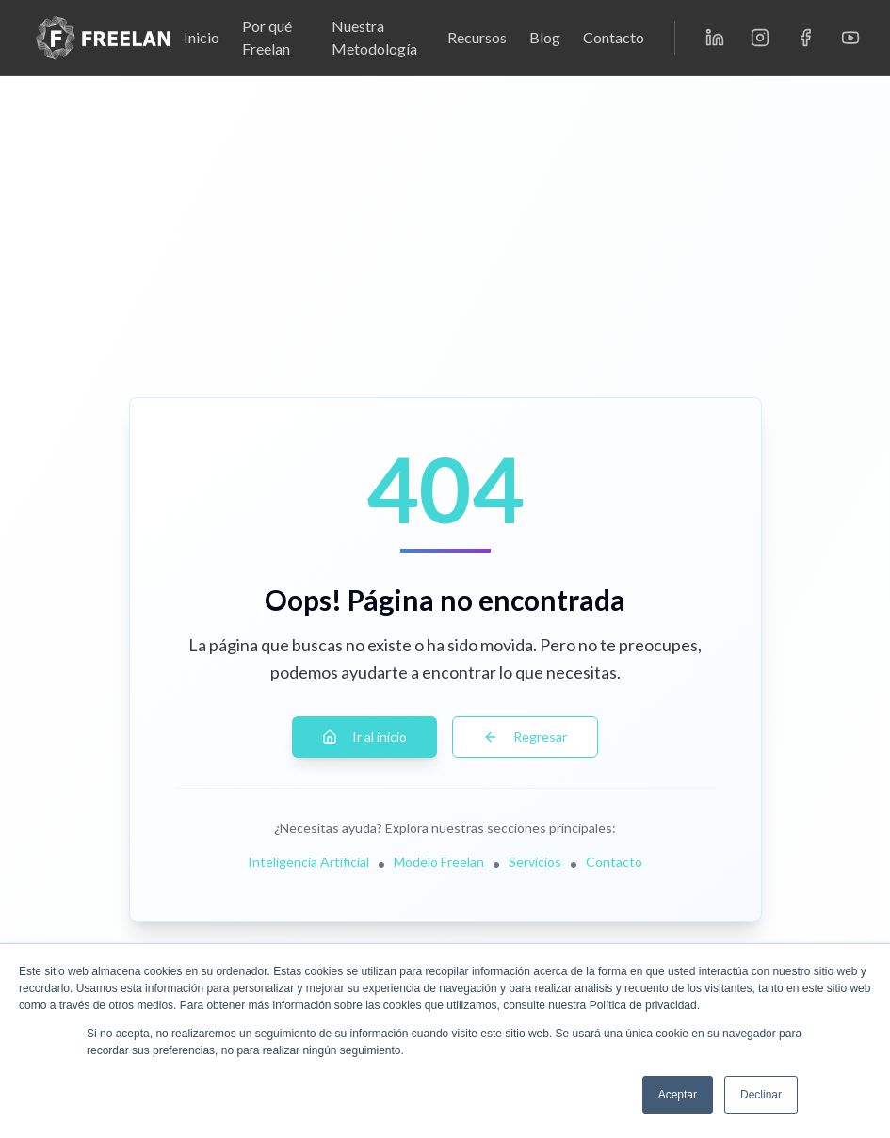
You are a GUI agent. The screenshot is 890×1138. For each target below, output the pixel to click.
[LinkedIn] (715, 38)
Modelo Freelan (439, 862)
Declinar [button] (761, 1094)
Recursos (477, 37)
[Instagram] (760, 38)
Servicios (535, 862)
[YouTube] (850, 38)
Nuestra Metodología (374, 37)
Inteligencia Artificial (308, 862)
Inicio (201, 37)
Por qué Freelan (267, 37)
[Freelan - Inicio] (103, 37)
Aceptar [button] (677, 1094)
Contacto (613, 37)
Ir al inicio (364, 737)
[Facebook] (805, 38)
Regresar (525, 737)
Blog (544, 37)
